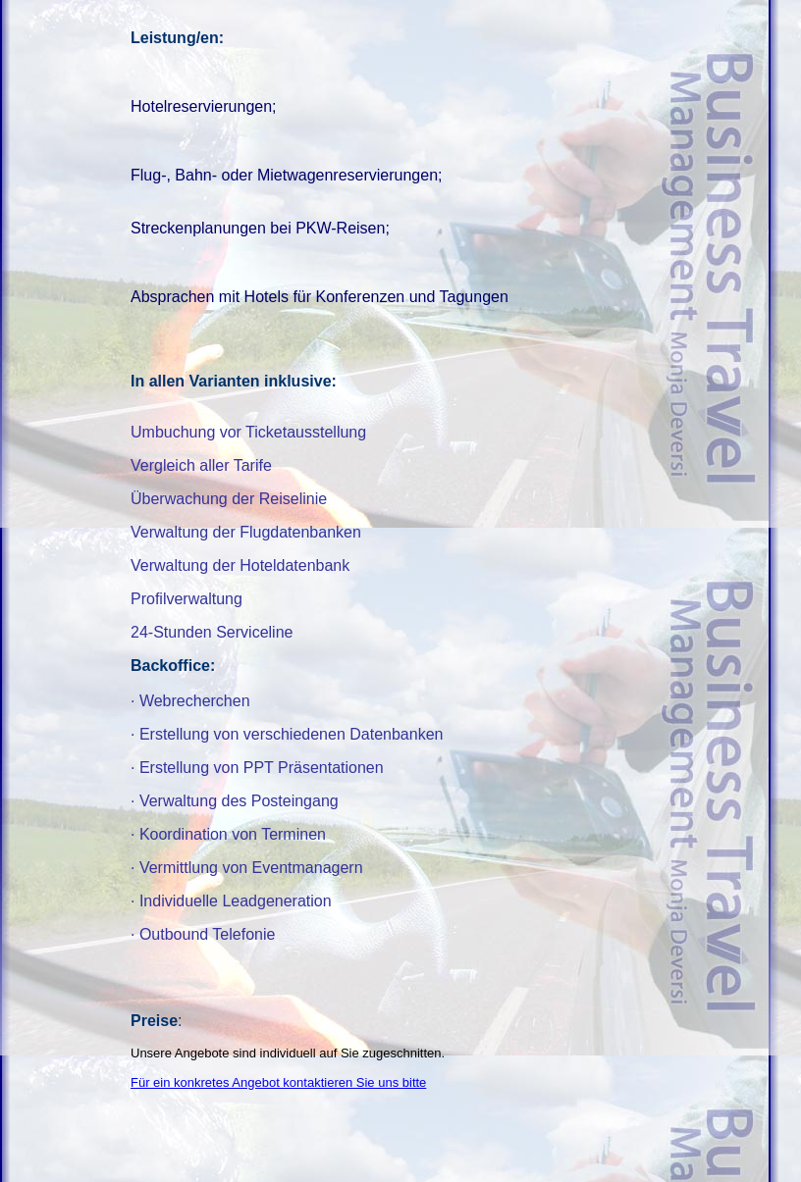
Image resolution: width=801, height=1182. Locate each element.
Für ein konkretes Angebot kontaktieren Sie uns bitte (278, 1082)
